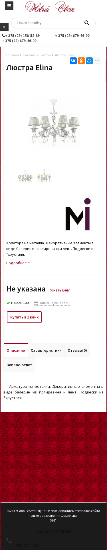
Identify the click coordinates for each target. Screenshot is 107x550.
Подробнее (18, 262)
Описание (16, 350)
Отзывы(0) (77, 350)
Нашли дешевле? (52, 302)
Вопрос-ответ (19, 364)
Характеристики (46, 350)
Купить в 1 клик (24, 317)
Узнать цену (60, 290)
